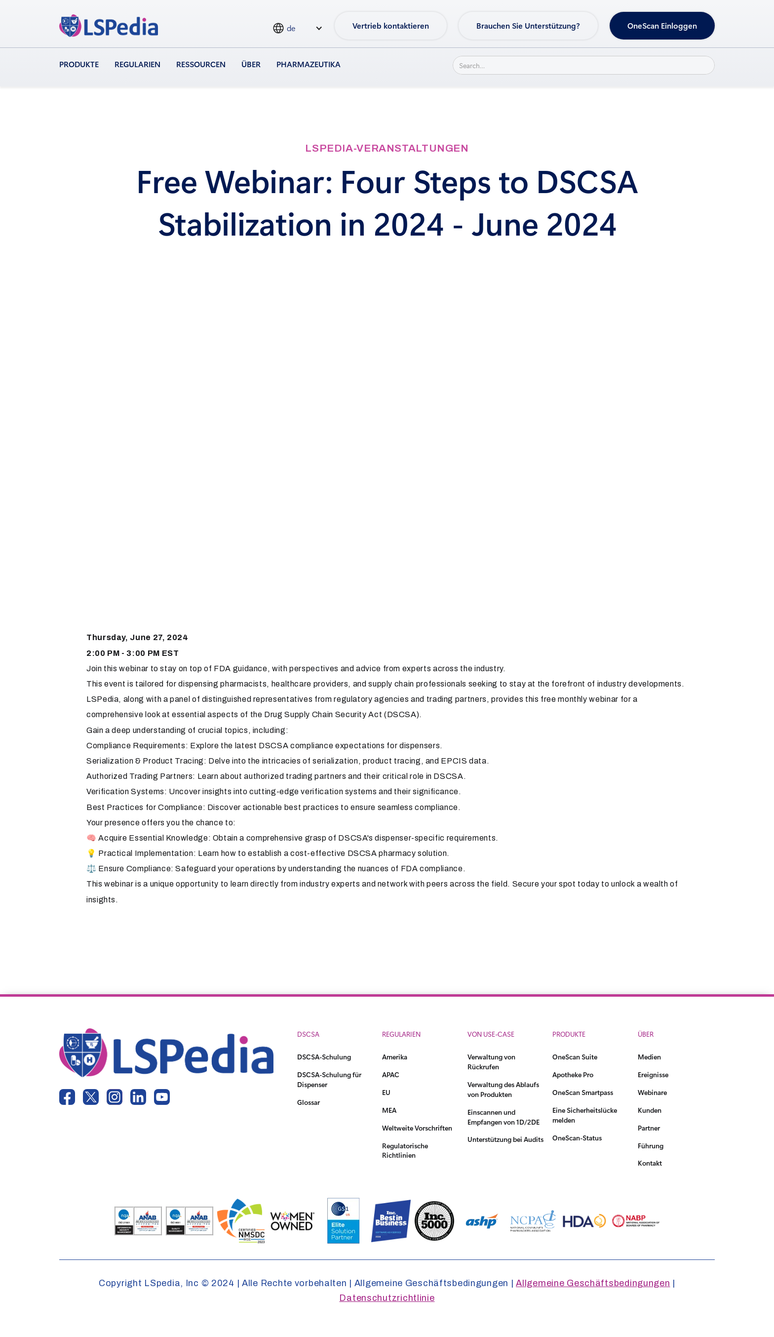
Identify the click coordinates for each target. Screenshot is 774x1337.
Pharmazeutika (308, 64)
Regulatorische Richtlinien (405, 1150)
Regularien (137, 64)
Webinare (652, 1092)
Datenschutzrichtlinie (386, 1298)
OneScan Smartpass (582, 1092)
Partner (649, 1128)
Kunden (649, 1110)
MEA (389, 1110)
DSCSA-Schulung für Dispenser (329, 1079)
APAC (390, 1074)
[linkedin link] (138, 1097)
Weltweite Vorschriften (417, 1128)
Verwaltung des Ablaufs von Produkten (503, 1089)
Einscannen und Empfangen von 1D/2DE (503, 1117)
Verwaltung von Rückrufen (491, 1061)
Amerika (394, 1056)
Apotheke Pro (572, 1074)
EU (386, 1092)
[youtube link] (162, 1097)
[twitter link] (91, 1097)
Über (251, 64)
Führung (650, 1145)
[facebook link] (67, 1097)
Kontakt (650, 1163)
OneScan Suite (574, 1056)
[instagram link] (114, 1097)
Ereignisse (653, 1074)
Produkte (79, 64)
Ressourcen (201, 64)
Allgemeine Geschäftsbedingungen (593, 1283)
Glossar (308, 1102)
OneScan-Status (577, 1137)
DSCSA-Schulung (324, 1056)
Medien (649, 1056)
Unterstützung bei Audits (505, 1139)
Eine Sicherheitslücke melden (584, 1115)
